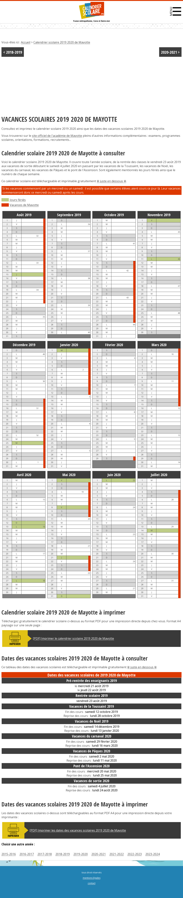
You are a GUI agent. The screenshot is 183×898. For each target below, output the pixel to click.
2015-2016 (8, 854)
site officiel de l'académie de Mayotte (57, 136)
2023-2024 (152, 854)
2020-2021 (98, 854)
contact (91, 883)
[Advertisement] (91, 84)
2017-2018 (44, 854)
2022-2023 (134, 854)
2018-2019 (62, 854)
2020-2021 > (170, 52)
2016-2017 (26, 854)
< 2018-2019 (12, 52)
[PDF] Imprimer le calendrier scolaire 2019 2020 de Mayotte (73, 638)
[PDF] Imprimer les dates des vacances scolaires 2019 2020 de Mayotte (78, 830)
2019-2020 (80, 854)
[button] (176, 11)
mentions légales (91, 877)
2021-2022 (116, 854)
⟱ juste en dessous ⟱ (111, 181)
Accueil (25, 42)
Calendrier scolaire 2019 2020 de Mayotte (61, 42)
